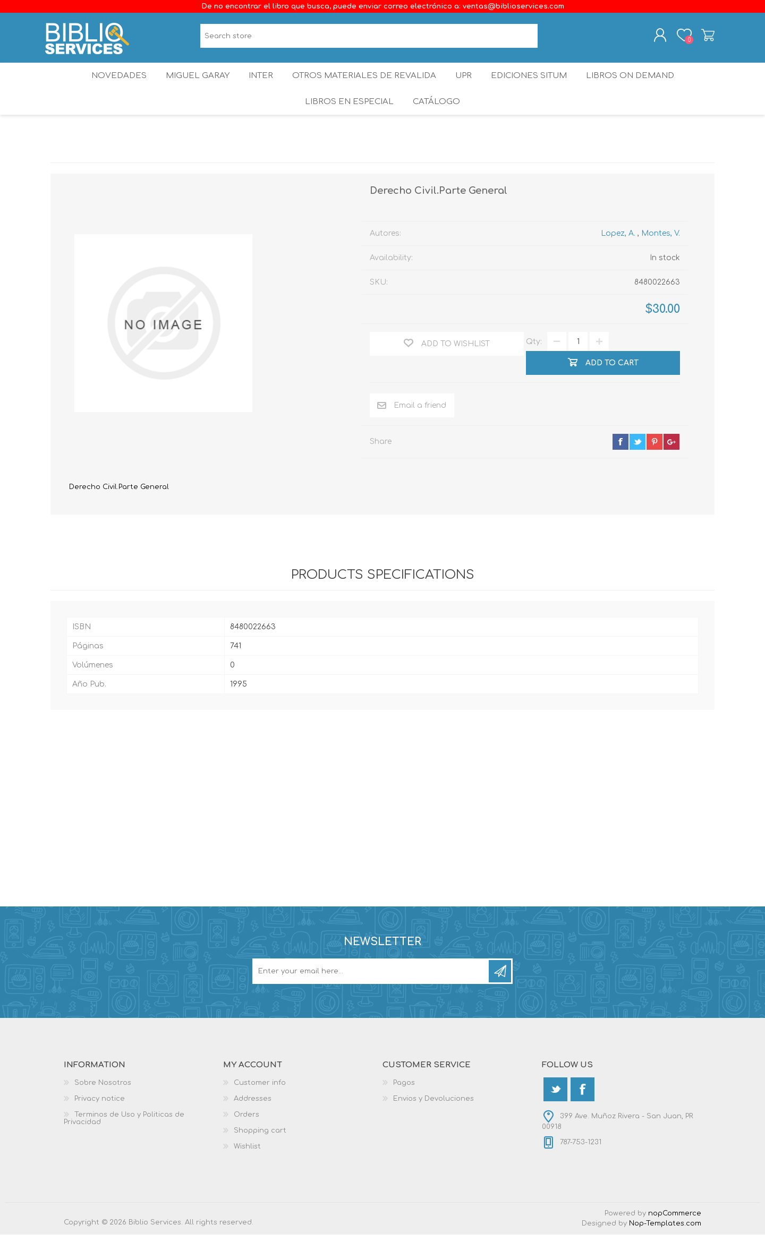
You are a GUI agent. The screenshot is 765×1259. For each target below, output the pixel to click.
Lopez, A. (618, 258)
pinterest (654, 466)
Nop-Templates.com (665, 1248)
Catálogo (437, 122)
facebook (620, 466)
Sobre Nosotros (102, 1107)
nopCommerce (674, 1237)
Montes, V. (660, 258)
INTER (259, 87)
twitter (637, 466)
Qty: (534, 366)
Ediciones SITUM (536, 87)
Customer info (260, 1107)
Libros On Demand (640, 87)
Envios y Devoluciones (433, 1123)
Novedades (109, 87)
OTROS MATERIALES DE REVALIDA (364, 87)
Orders (246, 1139)
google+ (671, 466)
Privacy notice (99, 1123)
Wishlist (247, 1171)
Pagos (404, 1107)
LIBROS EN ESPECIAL (347, 122)
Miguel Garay (192, 87)
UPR (465, 87)
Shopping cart (703, 38)
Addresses (252, 1123)
